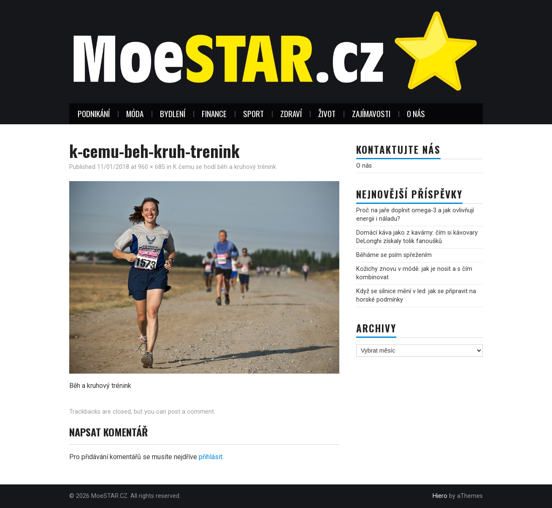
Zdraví (291, 113)
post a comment (191, 411)
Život (327, 113)
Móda (134, 113)
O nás (416, 113)
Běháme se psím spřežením (394, 255)
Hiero (440, 496)
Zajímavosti (371, 113)
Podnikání (94, 113)
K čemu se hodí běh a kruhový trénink (224, 167)
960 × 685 (151, 167)
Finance (214, 113)
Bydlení (172, 113)
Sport (253, 113)
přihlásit (210, 457)
